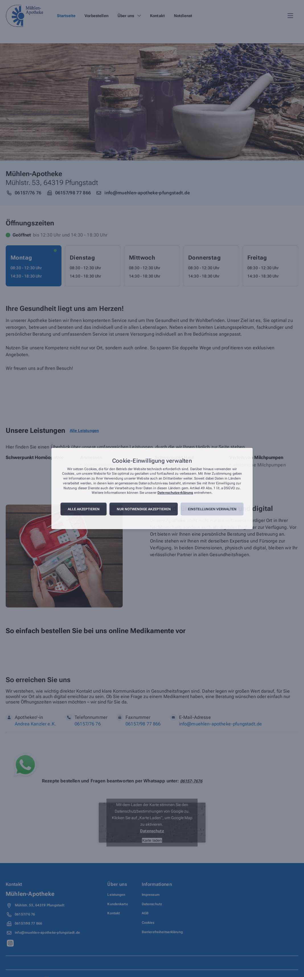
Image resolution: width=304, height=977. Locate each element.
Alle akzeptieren (84, 509)
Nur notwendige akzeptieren (144, 509)
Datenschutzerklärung (175, 493)
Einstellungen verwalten (212, 509)
